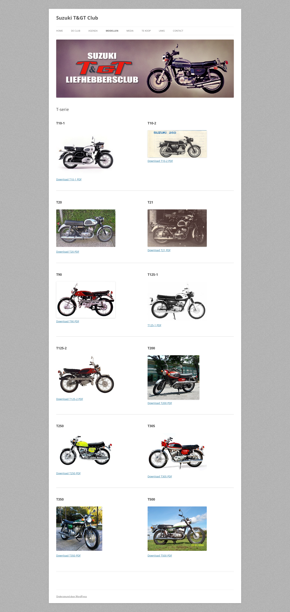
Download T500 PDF (160, 555)
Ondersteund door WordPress (71, 596)
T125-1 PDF (154, 325)
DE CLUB (75, 30)
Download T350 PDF (68, 555)
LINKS (162, 30)
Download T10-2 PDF (160, 161)
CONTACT (178, 30)
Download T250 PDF (68, 473)
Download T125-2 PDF (69, 399)
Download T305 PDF (160, 476)
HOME (59, 30)
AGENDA (93, 30)
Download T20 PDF (67, 251)
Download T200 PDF (160, 403)
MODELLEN (112, 30)
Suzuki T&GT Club (77, 17)
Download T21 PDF (159, 250)
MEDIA (130, 30)
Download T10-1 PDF (69, 179)
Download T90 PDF (67, 321)
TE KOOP (146, 30)
